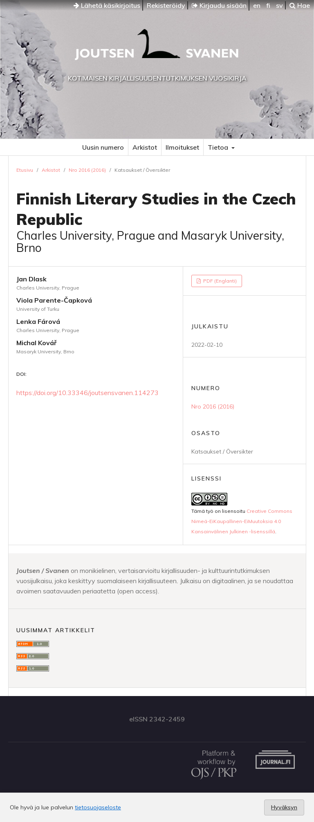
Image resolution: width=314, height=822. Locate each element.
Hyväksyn (284, 807)
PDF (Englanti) (219, 281)
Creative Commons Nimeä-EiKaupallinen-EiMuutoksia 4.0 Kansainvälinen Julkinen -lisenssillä (241, 521)
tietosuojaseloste (98, 807)
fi (268, 5)
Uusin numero (103, 147)
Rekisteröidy (166, 5)
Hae (299, 5)
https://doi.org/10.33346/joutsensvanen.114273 (87, 393)
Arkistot (144, 147)
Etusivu (24, 170)
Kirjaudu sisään (219, 5)
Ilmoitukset (182, 147)
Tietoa (219, 147)
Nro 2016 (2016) (87, 170)
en (256, 5)
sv (279, 5)
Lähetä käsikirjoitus (107, 5)
